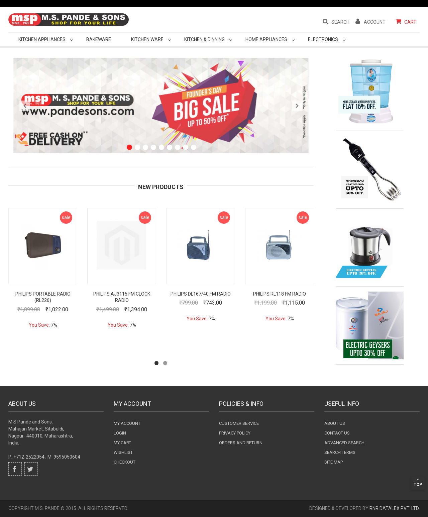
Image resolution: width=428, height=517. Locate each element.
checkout (124, 462)
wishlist (123, 452)
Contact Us (337, 433)
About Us (334, 423)
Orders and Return (240, 442)
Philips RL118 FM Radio (279, 294)
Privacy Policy (234, 433)
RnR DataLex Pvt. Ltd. (394, 508)
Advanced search (344, 442)
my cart (122, 442)
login (120, 433)
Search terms (339, 452)
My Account (127, 423)
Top (418, 482)
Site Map (333, 462)
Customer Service (239, 423)
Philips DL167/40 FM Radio (201, 294)
